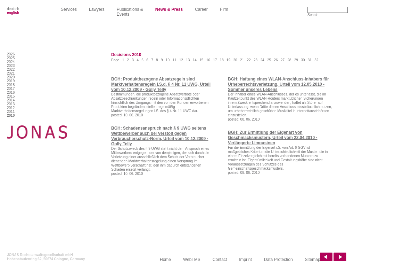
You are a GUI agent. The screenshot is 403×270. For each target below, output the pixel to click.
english (13, 13)
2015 (11, 96)
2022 (11, 69)
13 (188, 60)
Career (201, 9)
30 (303, 60)
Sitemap (312, 259)
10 (168, 60)
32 (316, 60)
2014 (11, 100)
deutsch (13, 9)
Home (165, 259)
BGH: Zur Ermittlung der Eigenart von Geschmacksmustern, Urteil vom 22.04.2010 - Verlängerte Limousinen (272, 137)
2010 (11, 115)
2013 (11, 104)
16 (208, 60)
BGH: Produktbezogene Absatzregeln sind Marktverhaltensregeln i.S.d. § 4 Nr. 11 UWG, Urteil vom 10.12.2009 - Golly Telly (161, 84)
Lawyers (97, 9)
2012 (11, 108)
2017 (11, 89)
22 (248, 60)
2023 (11, 66)
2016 (11, 92)
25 (269, 60)
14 (195, 60)
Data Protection (278, 259)
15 (201, 60)
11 (174, 60)
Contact (220, 259)
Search (313, 15)
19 (228, 60)
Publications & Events (130, 12)
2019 (11, 81)
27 (283, 60)
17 (215, 60)
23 (255, 60)
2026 (11, 54)
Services (69, 9)
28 (289, 60)
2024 (11, 62)
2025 (11, 58)
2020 (11, 77)
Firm (224, 9)
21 (242, 60)
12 (181, 60)
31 (310, 60)
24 (262, 60)
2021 (11, 73)
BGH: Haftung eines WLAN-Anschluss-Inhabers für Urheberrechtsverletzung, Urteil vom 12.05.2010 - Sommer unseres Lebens (278, 84)
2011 (11, 112)
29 (296, 60)
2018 (11, 85)
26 (276, 60)
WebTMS (191, 259)
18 (222, 60)
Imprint (245, 259)
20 (235, 60)
